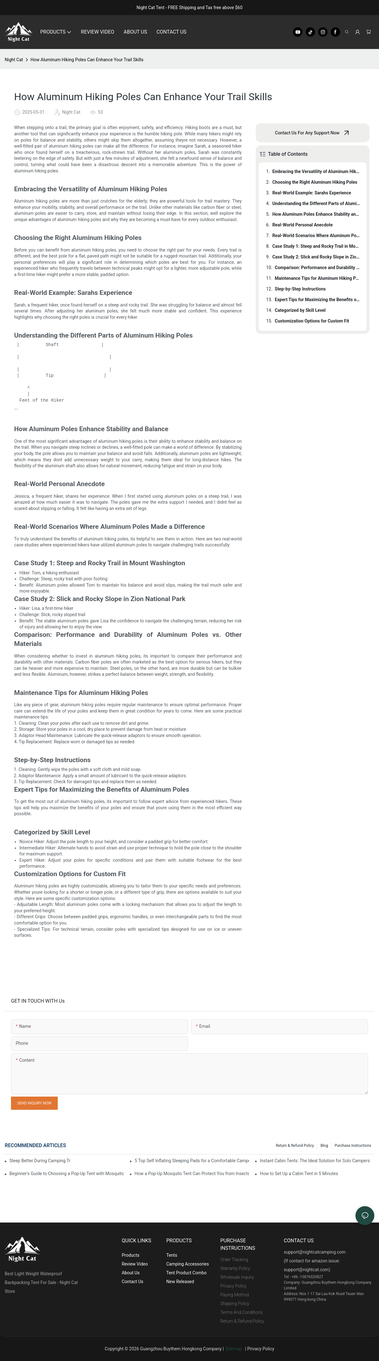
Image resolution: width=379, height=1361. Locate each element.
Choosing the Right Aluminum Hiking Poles (314, 182)
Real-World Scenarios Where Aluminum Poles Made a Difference (316, 235)
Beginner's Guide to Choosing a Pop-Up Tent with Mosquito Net (66, 1173)
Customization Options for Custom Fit (312, 320)
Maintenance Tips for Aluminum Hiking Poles (317, 278)
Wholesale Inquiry (237, 1277)
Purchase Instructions (352, 1145)
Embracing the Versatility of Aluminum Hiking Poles (316, 171)
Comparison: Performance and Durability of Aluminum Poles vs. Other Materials (317, 267)
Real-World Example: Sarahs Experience (311, 192)
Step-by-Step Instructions (300, 288)
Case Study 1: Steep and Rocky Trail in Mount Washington (316, 246)
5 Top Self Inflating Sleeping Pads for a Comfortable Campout (192, 1160)
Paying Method (234, 1294)
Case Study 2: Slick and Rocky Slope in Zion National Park (316, 256)
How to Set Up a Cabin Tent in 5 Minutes (299, 1173)
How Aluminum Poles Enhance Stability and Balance (316, 214)
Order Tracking (234, 1259)
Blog (324, 1145)
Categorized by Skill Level (300, 310)
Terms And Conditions (241, 1312)
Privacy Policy (233, 1285)
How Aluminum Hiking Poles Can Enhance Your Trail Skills (86, 59)
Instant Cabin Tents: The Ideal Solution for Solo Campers (315, 1160)
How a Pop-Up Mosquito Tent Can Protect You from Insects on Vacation (192, 1173)
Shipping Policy (234, 1303)
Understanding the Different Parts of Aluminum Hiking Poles (316, 203)
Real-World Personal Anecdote (302, 224)
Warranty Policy (235, 1268)
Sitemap (235, 1348)
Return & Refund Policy (295, 1145)
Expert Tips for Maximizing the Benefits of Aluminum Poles (317, 299)
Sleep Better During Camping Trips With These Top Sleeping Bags (40, 1160)
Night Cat (14, 59)
